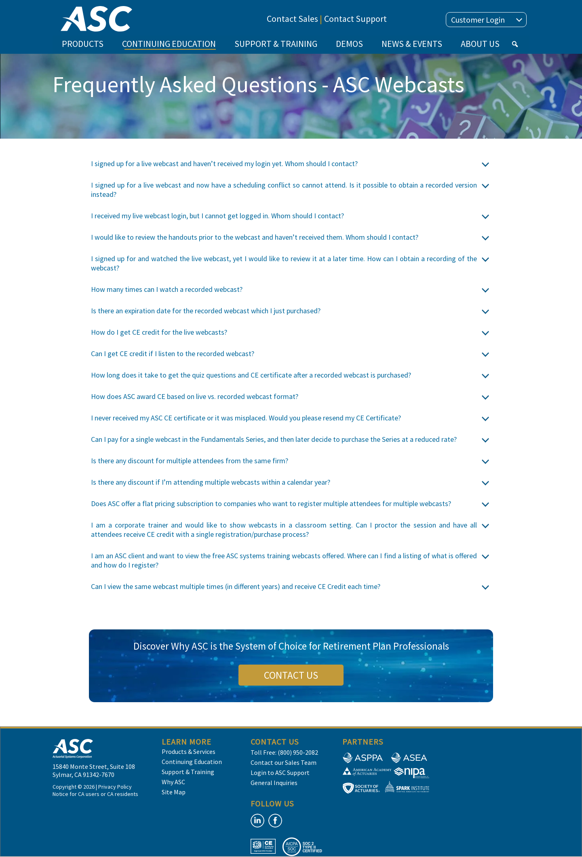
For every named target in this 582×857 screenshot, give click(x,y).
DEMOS (349, 43)
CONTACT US (291, 675)
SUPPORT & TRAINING (275, 43)
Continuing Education (192, 762)
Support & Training (188, 772)
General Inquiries (274, 783)
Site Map (174, 792)
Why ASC (173, 782)
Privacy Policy (115, 786)
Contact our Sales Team (283, 762)
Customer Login (486, 20)
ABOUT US (480, 43)
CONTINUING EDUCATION (169, 46)
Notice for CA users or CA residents (95, 794)
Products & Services (188, 751)
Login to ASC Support (280, 772)
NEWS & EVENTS (412, 43)
